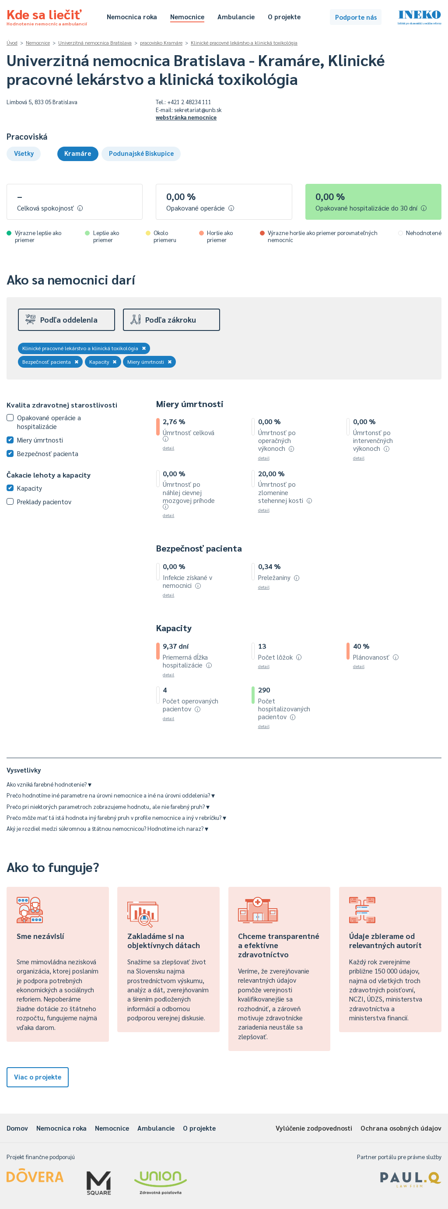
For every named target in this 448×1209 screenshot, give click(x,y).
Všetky (24, 153)
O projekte (284, 16)
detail (168, 447)
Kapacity (103, 361)
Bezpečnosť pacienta (50, 361)
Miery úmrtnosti (149, 361)
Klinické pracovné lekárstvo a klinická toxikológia (244, 42)
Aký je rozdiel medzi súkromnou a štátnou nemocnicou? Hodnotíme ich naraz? (107, 828)
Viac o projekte (37, 1076)
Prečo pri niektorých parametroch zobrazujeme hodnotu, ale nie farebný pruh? (108, 806)
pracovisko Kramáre (161, 42)
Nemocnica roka (132, 16)
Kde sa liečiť (47, 15)
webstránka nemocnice (186, 117)
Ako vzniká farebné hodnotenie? (49, 784)
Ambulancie (236, 16)
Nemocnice (187, 16)
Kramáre (77, 153)
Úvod (12, 42)
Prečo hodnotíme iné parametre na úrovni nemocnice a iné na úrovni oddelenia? (111, 795)
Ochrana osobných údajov (400, 1128)
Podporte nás (356, 17)
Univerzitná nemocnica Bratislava (95, 42)
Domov (17, 1128)
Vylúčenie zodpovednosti (314, 1128)
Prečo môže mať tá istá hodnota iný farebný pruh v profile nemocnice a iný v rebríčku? (116, 817)
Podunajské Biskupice (141, 153)
